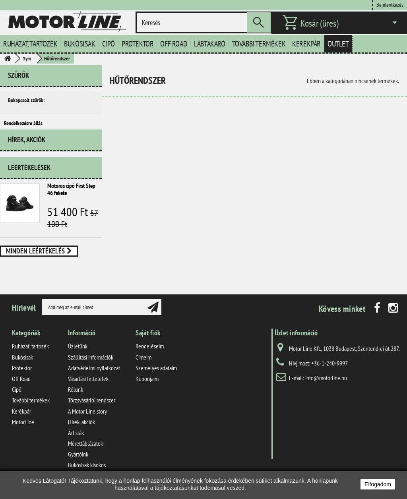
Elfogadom (377, 484)
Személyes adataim (156, 379)
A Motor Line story (87, 422)
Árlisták (76, 443)
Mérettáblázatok (85, 454)
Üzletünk (77, 357)
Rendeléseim (150, 357)
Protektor (137, 44)
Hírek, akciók (26, 154)
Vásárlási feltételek (88, 390)
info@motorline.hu (326, 389)
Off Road (173, 44)
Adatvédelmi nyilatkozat (94, 379)
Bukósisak (79, 44)
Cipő (108, 44)
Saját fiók (148, 343)
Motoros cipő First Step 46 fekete (71, 200)
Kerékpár (306, 44)
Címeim (143, 368)
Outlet (338, 44)
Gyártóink (78, 465)
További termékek (259, 44)
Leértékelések (29, 178)
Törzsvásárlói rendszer (91, 411)
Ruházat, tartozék (30, 44)
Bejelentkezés (389, 4)
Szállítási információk (90, 368)
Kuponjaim (147, 390)
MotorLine (23, 433)
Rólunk (75, 400)
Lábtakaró (209, 44)
